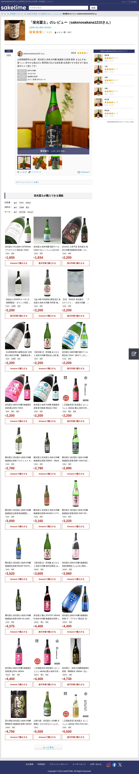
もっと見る (48, 747)
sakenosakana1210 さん (34, 53)
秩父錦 (106, 99)
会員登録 (134, 2)
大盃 (106, 66)
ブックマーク (34, 172)
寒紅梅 (106, 110)
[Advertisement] (114, 143)
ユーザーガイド (79, 764)
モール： (8, 212)
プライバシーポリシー (58, 764)
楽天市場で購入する (47, 263)
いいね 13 (22, 172)
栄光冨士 (48, 28)
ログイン (125, 2)
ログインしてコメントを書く (27, 182)
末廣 (106, 77)
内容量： (8, 202)
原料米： (8, 207)
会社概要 (29, 764)
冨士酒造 (40, 28)
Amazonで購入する (18, 263)
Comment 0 (83, 172)
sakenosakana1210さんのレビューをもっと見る (120, 122)
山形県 (32, 28)
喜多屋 (106, 55)
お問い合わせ (96, 764)
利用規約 (41, 764)
